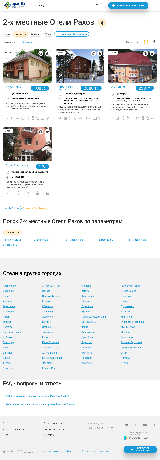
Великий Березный (131, 342)
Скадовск (86, 285)
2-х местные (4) (42, 239)
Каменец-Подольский (93, 316)
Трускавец (48, 332)
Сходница (47, 311)
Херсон (7, 363)
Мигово (46, 321)
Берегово (86, 342)
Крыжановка (128, 327)
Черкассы (47, 363)
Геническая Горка (130, 285)
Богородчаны (88, 321)
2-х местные (9, 42)
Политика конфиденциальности (95, 451)
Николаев (86, 357)
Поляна (85, 301)
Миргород (8, 342)
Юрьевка (86, 347)
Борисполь (87, 306)
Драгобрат (87, 337)
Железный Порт (51, 285)
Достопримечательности (16, 429)
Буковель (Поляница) (132, 321)
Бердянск (8, 291)
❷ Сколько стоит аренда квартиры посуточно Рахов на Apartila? (40, 404)
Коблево (8, 337)
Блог (5, 435)
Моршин (125, 332)
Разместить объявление (130, 5)
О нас (6, 423)
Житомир (126, 311)
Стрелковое (88, 332)
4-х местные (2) (105, 239)
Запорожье (127, 337)
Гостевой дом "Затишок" (17, 165)
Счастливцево (128, 291)
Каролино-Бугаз (12, 332)
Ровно (6, 357)
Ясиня (84, 327)
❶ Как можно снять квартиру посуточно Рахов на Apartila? (37, 396)
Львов (124, 301)
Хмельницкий (49, 352)
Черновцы (87, 363)
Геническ (126, 296)
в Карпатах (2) (10, 244)
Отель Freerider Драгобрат (65, 88)
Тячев (6, 347)
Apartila (8, 208)
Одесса (46, 291)
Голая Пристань (50, 342)
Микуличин (127, 316)
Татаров (7, 321)
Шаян (45, 337)
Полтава (125, 357)
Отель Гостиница (14, 87)
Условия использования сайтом (57, 451)
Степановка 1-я (50, 347)
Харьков (7, 301)
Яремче (46, 301)
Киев (6, 296)
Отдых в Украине (53, 423)
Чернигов (86, 352)
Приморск (8, 311)
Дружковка (127, 306)
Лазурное (47, 316)
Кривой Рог (48, 368)
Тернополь (9, 306)
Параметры (20, 34)
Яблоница (47, 306)
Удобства (36, 34)
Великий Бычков (51, 296)
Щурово (85, 311)
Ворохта (7, 327)
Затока (85, 291)
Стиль (48, 34)
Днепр (124, 363)
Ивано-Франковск (52, 357)
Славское (47, 327)
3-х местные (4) (74, 239)
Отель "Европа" (118, 87)
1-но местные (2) (12, 239)
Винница (7, 352)
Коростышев (88, 296)
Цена (7, 34)
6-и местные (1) (137, 239)
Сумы (124, 352)
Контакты (49, 435)
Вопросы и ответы (54, 429)
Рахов (16, 208)
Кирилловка (9, 285)
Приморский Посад (131, 347)
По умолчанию (132, 42)
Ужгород (8, 368)
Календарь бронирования (74, 34)
